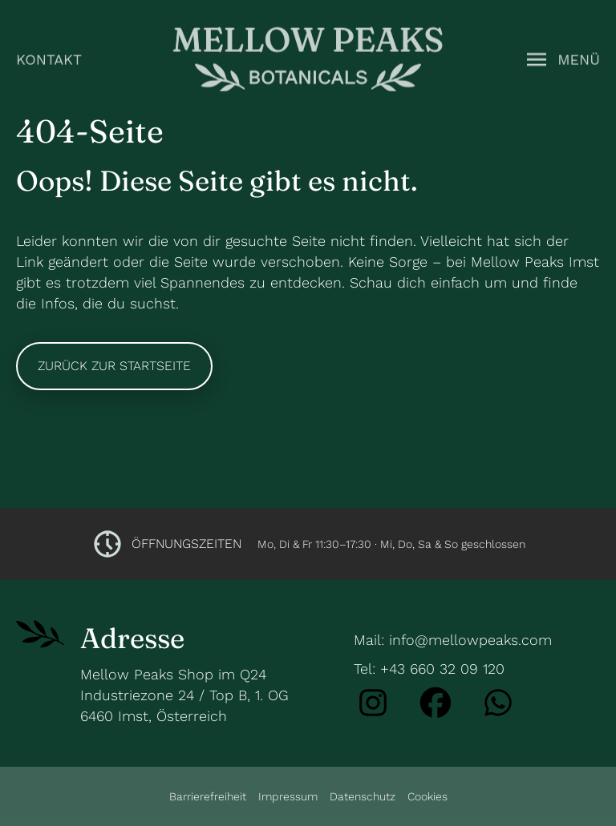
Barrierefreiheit (207, 796)
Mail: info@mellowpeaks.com (453, 639)
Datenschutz (362, 796)
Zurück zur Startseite (114, 365)
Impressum (288, 796)
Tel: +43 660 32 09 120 (429, 668)
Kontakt (49, 57)
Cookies (427, 796)
